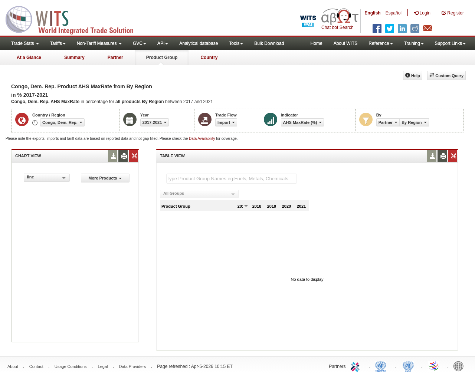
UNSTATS (408, 365)
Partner (115, 57)
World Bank (460, 365)
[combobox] (47, 178)
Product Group (162, 57)
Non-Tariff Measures (99, 43)
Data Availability (202, 138)
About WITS (346, 43)
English (372, 13)
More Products (105, 178)
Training (414, 43)
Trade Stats (25, 43)
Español (394, 13)
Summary (74, 57)
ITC (356, 365)
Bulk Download (269, 43)
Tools (236, 43)
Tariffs (58, 43)
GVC (139, 43)
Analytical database (198, 43)
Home (316, 43)
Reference (380, 43)
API (162, 43)
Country (208, 57)
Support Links (450, 43)
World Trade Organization (434, 365)
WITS (74, 18)
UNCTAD (382, 365)
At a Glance (29, 57)
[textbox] (231, 179)
